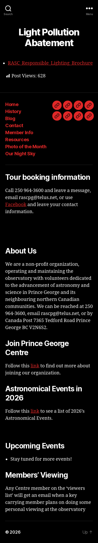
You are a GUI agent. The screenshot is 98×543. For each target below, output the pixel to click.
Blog (10, 118)
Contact (14, 125)
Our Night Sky (20, 153)
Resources (17, 139)
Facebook (15, 205)
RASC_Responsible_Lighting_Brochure (50, 63)
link (35, 366)
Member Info (19, 132)
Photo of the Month (25, 146)
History (13, 111)
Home (11, 104)
